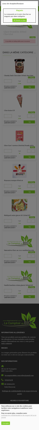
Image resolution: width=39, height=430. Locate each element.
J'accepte (5, 423)
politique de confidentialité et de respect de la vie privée (18, 416)
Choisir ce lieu (20, 20)
